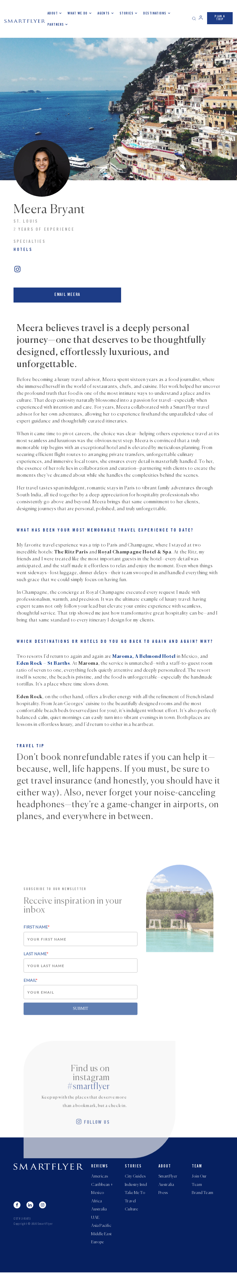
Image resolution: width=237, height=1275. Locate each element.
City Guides (135, 1175)
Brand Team (202, 1193)
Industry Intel (136, 1184)
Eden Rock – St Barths (43, 661)
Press (163, 1193)
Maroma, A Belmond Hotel (144, 654)
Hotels (23, 250)
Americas (99, 1175)
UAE (95, 1219)
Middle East (101, 1236)
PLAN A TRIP (220, 18)
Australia (99, 1210)
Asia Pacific (101, 1227)
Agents (104, 13)
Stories (126, 13)
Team (197, 1165)
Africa (96, 1201)
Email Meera (64, 294)
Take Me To (135, 1193)
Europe (97, 1245)
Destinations (154, 13)
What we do (77, 13)
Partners (55, 24)
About (52, 13)
